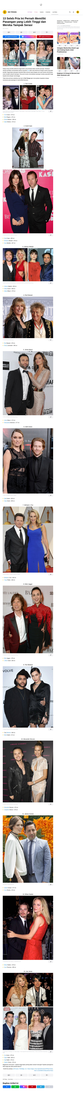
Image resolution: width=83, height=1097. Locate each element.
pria (28, 70)
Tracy (5, 580)
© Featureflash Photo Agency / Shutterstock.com (12, 961)
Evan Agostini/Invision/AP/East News (44, 1068)
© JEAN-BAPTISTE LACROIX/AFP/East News (24, 282)
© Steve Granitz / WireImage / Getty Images (33, 111)
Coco (5, 890)
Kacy (5, 243)
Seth (5, 498)
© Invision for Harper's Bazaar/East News (10, 654)
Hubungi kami (59, 20)
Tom (5, 114)
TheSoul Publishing (66, 25)
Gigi (5, 1060)
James (5, 887)
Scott (5, 238)
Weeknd (8, 732)
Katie (5, 121)
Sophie (6, 1062)
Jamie (5, 420)
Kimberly (6, 240)
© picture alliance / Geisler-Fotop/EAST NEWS (11, 574)
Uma (5, 967)
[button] (59, 46)
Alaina (5, 291)
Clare (5, 500)
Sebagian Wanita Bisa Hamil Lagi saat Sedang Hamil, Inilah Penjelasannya (68, 50)
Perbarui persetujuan (61, 23)
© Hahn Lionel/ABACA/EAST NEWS (9, 495)
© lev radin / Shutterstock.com (8, 884)
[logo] (10, 12)
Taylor (5, 1057)
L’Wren (6, 660)
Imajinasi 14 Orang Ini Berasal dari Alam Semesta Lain (68, 74)
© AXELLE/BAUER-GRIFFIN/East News (10, 416)
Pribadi (30, 12)
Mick (5, 658)
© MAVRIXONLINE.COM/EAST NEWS (10, 234)
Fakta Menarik (60, 54)
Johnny (6, 286)
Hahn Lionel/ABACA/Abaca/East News (43, 1070)
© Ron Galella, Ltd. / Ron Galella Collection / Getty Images (13, 111)
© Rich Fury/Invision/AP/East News (9, 282)
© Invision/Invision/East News (8, 339)
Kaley (5, 288)
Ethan (5, 964)
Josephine (6, 809)
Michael (6, 577)
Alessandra (7, 422)
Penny (5, 345)
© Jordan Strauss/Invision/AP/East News (10, 729)
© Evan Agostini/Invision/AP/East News (27, 1051)
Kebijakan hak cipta (74, 20)
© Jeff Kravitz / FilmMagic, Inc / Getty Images (11, 1051)
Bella (5, 735)
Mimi (5, 117)
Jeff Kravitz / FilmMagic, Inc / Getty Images (23, 1068)
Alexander (6, 807)
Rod (5, 343)
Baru (36, 12)
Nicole (5, 119)
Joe (5, 1055)
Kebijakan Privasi (66, 20)
